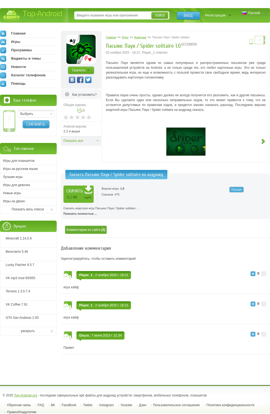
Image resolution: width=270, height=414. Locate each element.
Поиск (160, 15)
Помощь (13, 84)
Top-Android (33, 15)
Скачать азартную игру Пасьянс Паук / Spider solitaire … (165, 211)
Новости (13, 67)
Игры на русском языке (20, 169)
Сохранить (35, 124)
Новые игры (12, 193)
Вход (188, 15)
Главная (13, 33)
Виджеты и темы (20, 58)
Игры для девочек (16, 185)
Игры (10, 42)
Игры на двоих (14, 201)
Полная (236, 189)
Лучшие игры (13, 177)
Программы (16, 50)
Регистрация (215, 15)
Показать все (73, 141)
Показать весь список (28, 209)
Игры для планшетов (19, 161)
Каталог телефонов (23, 75)
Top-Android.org (25, 395)
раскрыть (28, 331)
